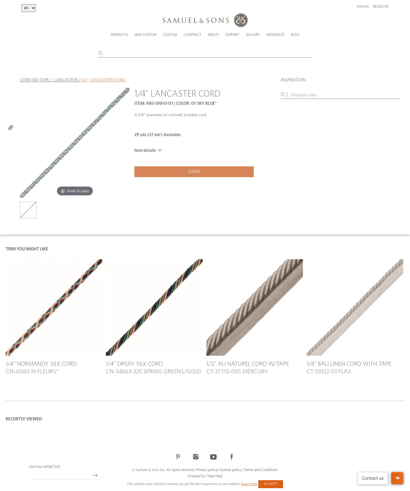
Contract (192, 34)
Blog (295, 34)
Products (119, 34)
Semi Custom (145, 34)
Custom (170, 34)
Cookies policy (230, 470)
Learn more (249, 484)
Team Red (214, 476)
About (213, 34)
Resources (275, 34)
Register (381, 7)
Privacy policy (206, 470)
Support (232, 34)
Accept (270, 484)
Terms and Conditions (260, 470)
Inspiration (293, 80)
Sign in (362, 7)
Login (194, 171)
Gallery (253, 34)
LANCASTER (65, 80)
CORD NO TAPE (34, 80)
